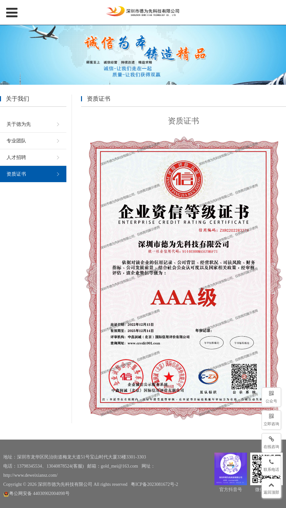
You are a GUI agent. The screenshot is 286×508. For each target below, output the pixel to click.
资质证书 (16, 174)
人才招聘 (16, 157)
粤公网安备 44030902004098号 (36, 493)
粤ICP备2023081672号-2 (154, 484)
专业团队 (16, 140)
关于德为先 (19, 124)
